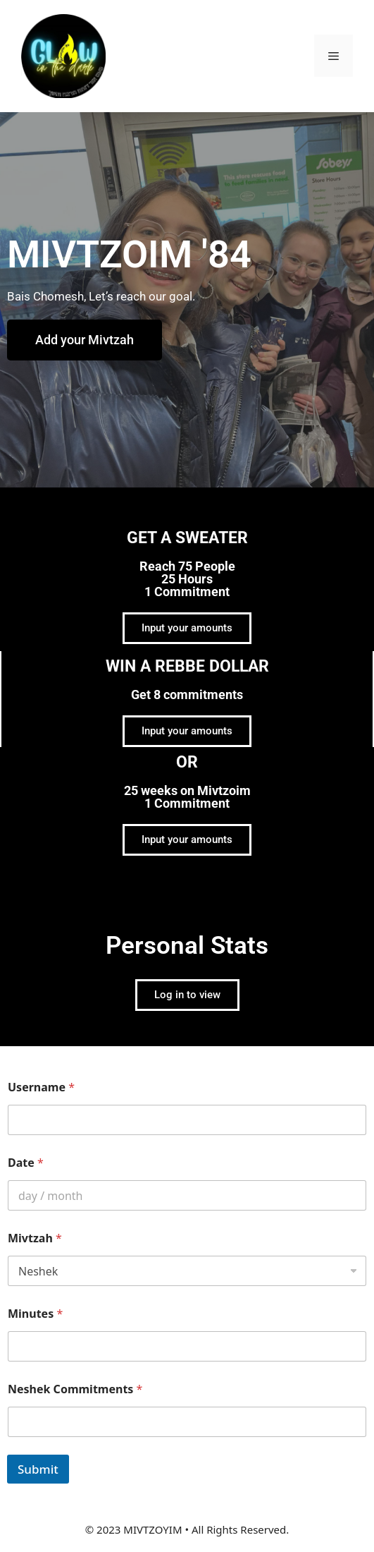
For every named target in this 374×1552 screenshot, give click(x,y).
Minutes (35, 1314)
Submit (38, 1469)
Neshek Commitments (75, 1389)
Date (26, 1163)
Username (41, 1087)
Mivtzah (35, 1238)
